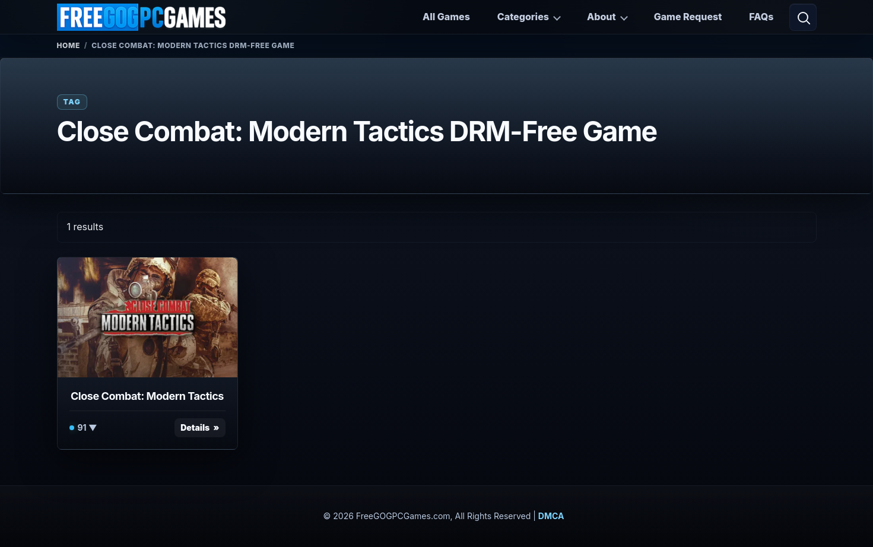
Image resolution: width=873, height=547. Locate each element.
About (601, 17)
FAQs (761, 17)
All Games (446, 17)
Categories (523, 17)
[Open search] (803, 17)
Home (68, 45)
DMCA (551, 516)
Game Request (688, 17)
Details (194, 427)
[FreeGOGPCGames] (142, 17)
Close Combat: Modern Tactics (147, 396)
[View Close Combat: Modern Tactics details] (147, 317)
